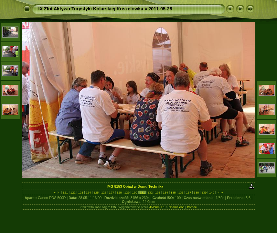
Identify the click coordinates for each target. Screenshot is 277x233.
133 (157, 192)
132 (150, 192)
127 (111, 192)
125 (96, 192)
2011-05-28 (160, 8)
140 (211, 192)
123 (80, 192)
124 (88, 192)
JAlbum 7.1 (157, 207)
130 (134, 192)
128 (119, 192)
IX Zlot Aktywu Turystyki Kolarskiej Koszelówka (91, 8)
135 (173, 192)
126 (104, 192)
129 (126, 192)
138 (196, 192)
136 (180, 192)
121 (65, 192)
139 (204, 192)
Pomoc (192, 207)
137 (188, 192)
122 (72, 192)
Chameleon (177, 207)
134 (165, 192)
